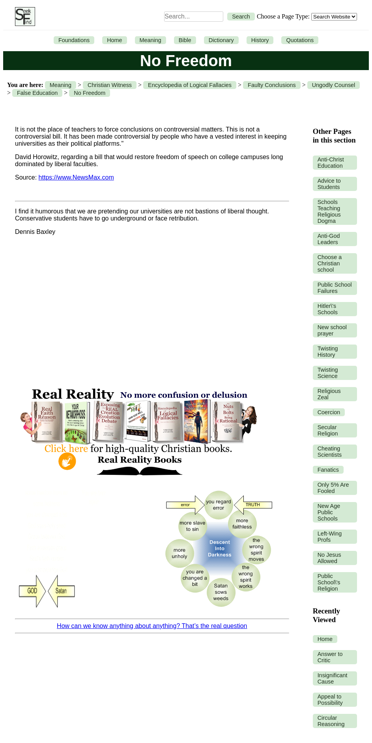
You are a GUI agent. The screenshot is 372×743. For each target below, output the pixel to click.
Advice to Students (329, 184)
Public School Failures (335, 288)
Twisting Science (328, 373)
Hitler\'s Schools (328, 309)
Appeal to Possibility (330, 699)
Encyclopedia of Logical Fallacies (190, 85)
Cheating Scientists (330, 451)
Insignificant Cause (333, 678)
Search (241, 16)
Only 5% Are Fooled (333, 488)
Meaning (150, 40)
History (260, 40)
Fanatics (328, 470)
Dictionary (221, 40)
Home (114, 40)
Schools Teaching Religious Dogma (329, 211)
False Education (37, 93)
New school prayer (332, 330)
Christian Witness (110, 85)
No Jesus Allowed (329, 558)
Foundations (74, 40)
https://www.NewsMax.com (76, 177)
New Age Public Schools (329, 512)
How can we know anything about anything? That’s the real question (152, 626)
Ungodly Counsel (333, 85)
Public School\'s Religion (329, 582)
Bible (185, 40)
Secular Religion (328, 430)
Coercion (329, 412)
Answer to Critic (330, 657)
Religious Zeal (329, 394)
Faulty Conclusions (272, 85)
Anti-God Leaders (329, 239)
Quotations (300, 40)
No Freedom (89, 93)
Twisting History (328, 351)
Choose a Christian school (330, 263)
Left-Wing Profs (330, 536)
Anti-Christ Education (331, 162)
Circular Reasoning (331, 721)
